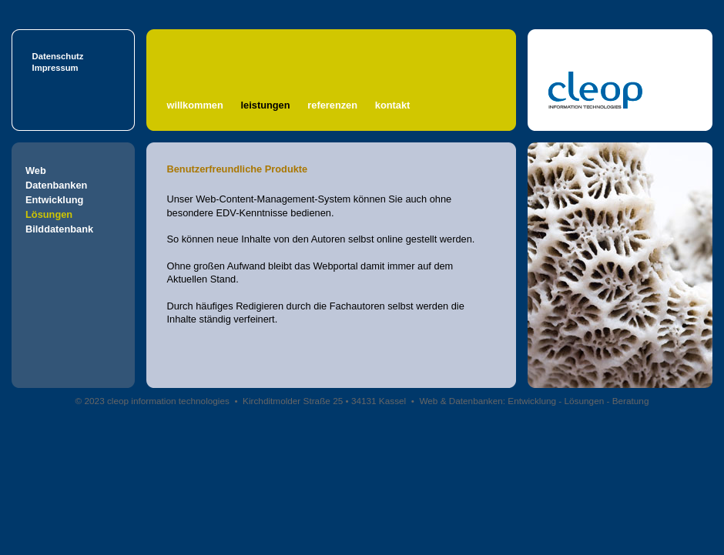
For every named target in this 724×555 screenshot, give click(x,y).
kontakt (393, 105)
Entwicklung (54, 200)
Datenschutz (58, 56)
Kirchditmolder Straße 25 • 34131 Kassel (324, 401)
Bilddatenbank (59, 229)
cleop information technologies (168, 401)
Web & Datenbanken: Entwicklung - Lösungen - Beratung (534, 401)
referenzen (332, 105)
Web (35, 170)
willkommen (195, 105)
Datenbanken (56, 185)
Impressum (55, 67)
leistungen (265, 105)
